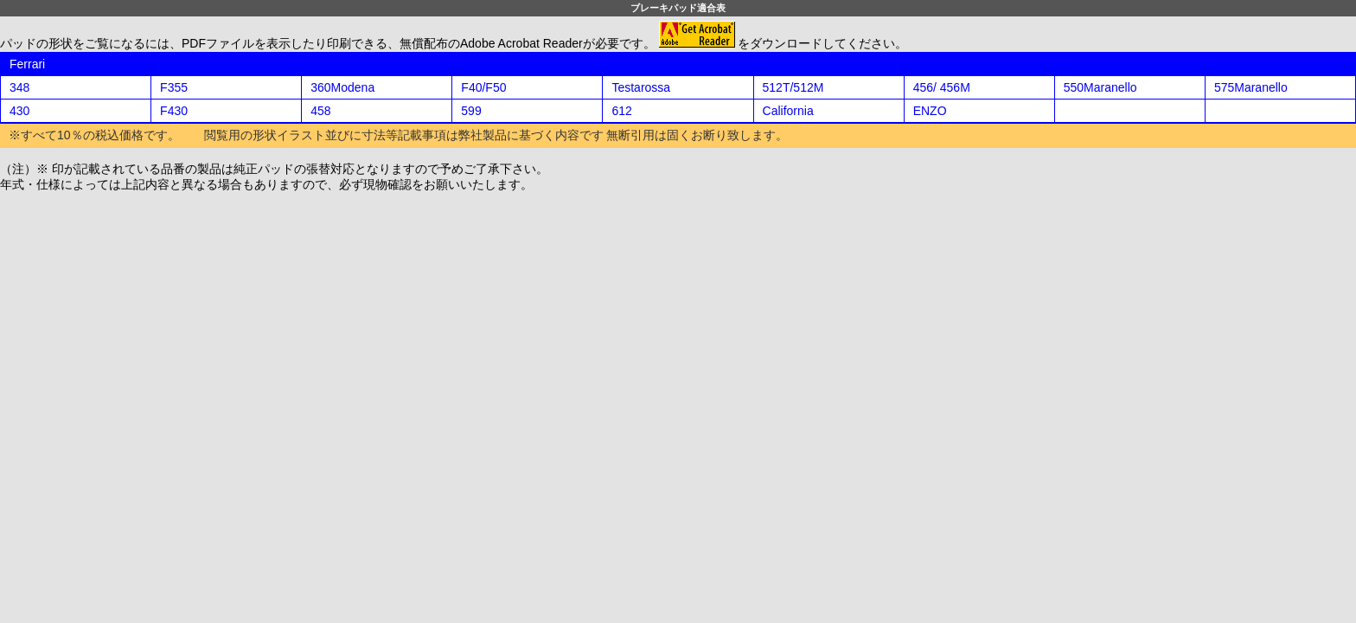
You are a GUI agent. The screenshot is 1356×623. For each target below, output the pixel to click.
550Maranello (1100, 87)
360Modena (342, 87)
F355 (174, 87)
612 (621, 111)
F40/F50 (483, 87)
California (788, 111)
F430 (174, 111)
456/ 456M (941, 87)
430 (19, 111)
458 (320, 111)
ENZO (930, 111)
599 (471, 111)
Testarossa (640, 87)
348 (19, 87)
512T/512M (793, 87)
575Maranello (1251, 87)
